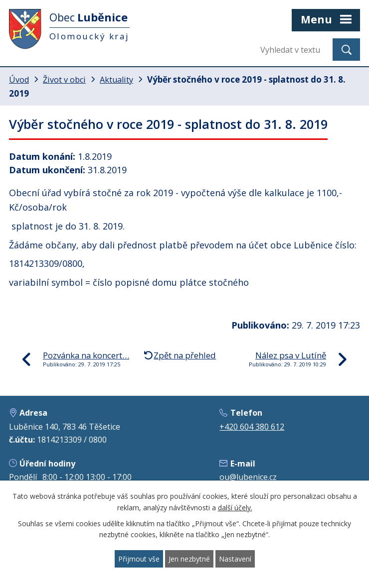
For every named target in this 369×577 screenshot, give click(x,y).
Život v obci (64, 79)
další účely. (235, 507)
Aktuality (116, 79)
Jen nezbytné (189, 559)
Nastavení (235, 559)
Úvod (19, 79)
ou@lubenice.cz (248, 476)
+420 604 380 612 (251, 426)
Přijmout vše (139, 559)
